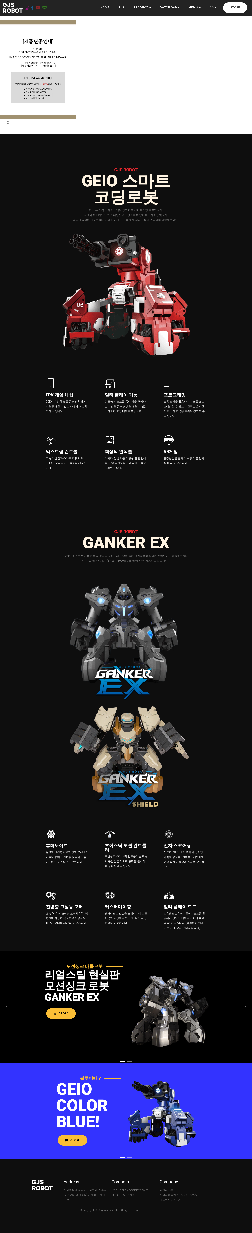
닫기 (46, 122)
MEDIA (193, 7)
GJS (121, 7)
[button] (6, 1007)
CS (212, 7)
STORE (235, 7)
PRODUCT (141, 7)
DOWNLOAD (168, 7)
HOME (104, 7)
